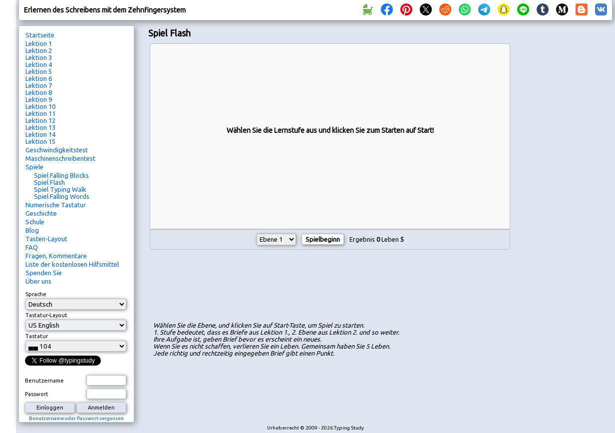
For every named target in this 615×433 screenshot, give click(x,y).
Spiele (34, 166)
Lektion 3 (38, 57)
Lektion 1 (38, 43)
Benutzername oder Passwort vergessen (76, 418)
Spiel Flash (49, 182)
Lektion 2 (38, 50)
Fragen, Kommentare (56, 255)
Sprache (35, 294)
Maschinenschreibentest (60, 158)
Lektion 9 (38, 99)
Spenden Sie (43, 272)
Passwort (36, 394)
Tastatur (36, 336)
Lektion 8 (38, 92)
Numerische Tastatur (55, 204)
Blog (32, 230)
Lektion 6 (38, 78)
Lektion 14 (40, 134)
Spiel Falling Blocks (61, 175)
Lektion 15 (40, 141)
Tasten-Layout (46, 238)
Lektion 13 (40, 127)
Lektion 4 (38, 64)
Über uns (38, 281)
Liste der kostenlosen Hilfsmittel (72, 264)
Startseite (39, 34)
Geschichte (41, 213)
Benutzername (44, 381)
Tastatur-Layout (46, 315)
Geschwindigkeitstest (56, 149)
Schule (34, 221)
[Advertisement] (330, 287)
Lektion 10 (40, 106)
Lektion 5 (38, 71)
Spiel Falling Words (61, 196)
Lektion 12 (40, 120)
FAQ (31, 247)
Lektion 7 (38, 85)
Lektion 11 (40, 113)
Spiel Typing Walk (60, 189)
